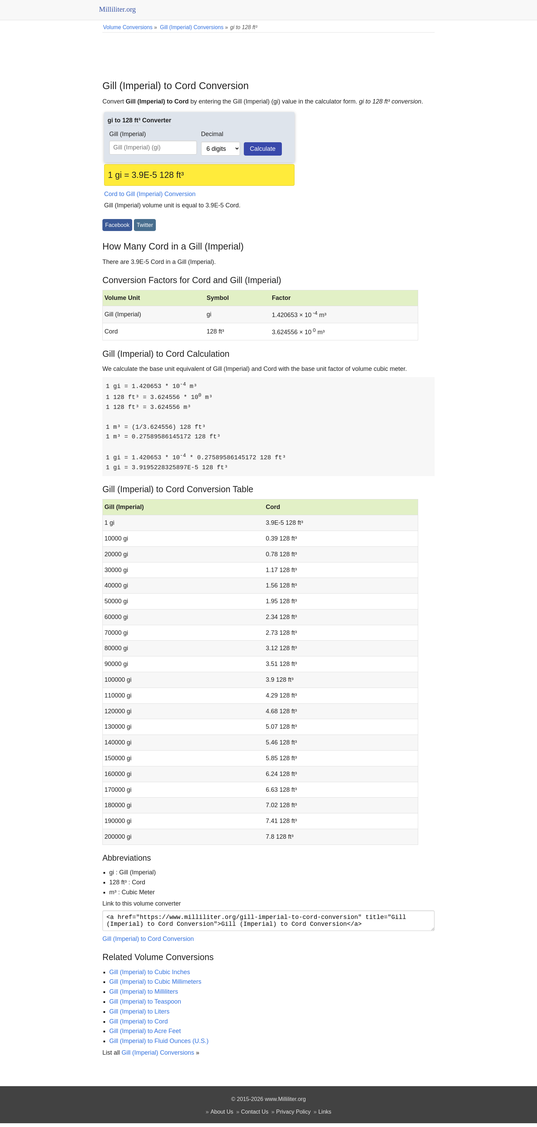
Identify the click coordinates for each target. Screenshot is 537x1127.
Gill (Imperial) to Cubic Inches (149, 975)
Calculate (263, 148)
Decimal (212, 134)
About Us (222, 1115)
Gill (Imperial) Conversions (158, 1056)
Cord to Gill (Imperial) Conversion (150, 194)
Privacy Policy (293, 1115)
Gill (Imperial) (127, 134)
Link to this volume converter (141, 904)
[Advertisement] (268, 51)
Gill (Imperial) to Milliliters (143, 995)
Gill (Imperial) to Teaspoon (145, 1005)
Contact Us (254, 1115)
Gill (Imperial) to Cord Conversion (148, 942)
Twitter (145, 225)
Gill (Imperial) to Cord (138, 1025)
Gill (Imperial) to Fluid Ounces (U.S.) (159, 1044)
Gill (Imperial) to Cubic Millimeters (155, 985)
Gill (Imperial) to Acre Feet (145, 1034)
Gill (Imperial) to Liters (139, 1015)
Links (325, 1115)
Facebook (117, 225)
